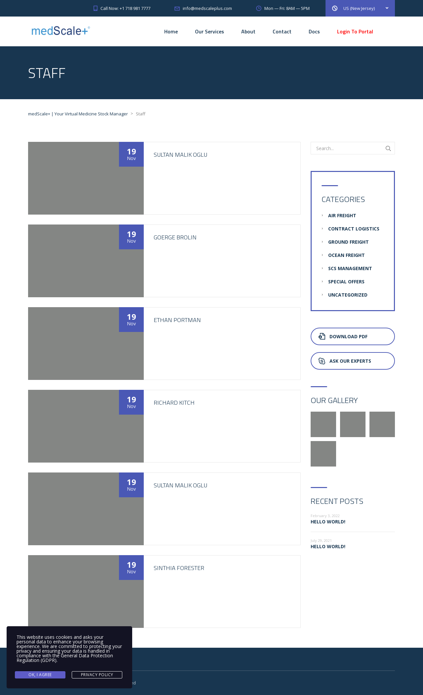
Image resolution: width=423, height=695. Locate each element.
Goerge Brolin (175, 237)
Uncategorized (347, 295)
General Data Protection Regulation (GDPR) (65, 658)
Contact (282, 31)
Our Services (209, 31)
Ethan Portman (177, 319)
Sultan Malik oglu (180, 154)
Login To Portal (355, 31)
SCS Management (350, 268)
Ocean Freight (346, 255)
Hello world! (328, 521)
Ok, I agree (40, 674)
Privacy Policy (97, 674)
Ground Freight (348, 242)
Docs (314, 31)
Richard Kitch (174, 402)
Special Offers (346, 281)
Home (171, 31)
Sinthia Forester (179, 567)
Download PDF (343, 336)
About (248, 31)
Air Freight (342, 215)
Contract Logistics (353, 228)
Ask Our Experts (345, 361)
